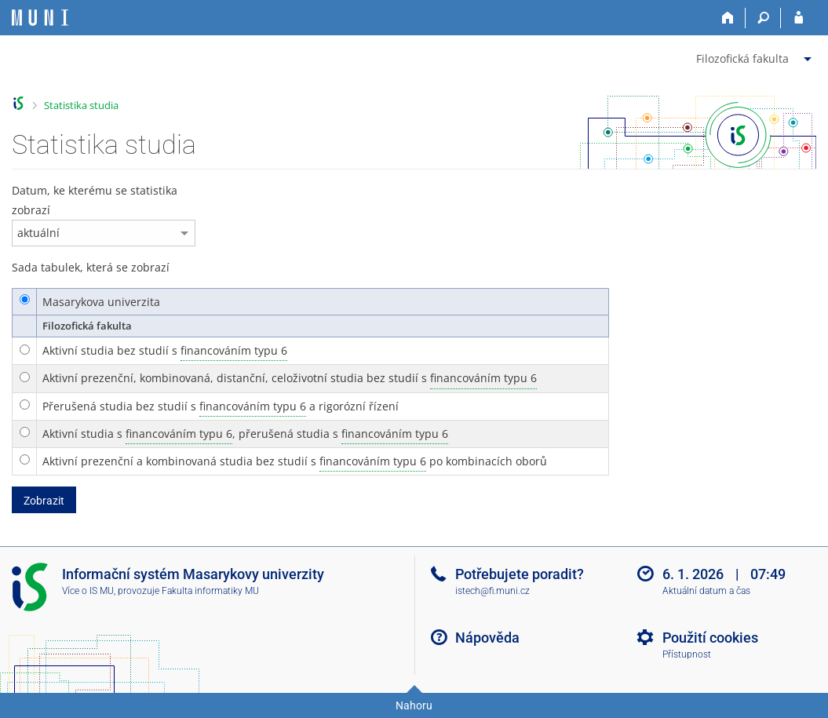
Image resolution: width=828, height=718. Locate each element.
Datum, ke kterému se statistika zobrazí (94, 200)
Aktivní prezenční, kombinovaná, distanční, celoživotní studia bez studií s (289, 378)
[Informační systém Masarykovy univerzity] (40, 17)
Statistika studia (81, 105)
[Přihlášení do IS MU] (798, 18)
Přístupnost (686, 654)
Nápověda (487, 637)
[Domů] (728, 18)
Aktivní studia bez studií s (164, 351)
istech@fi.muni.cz (492, 590)
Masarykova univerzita (101, 301)
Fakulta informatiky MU (210, 590)
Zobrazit (44, 500)
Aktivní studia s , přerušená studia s (245, 434)
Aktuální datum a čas (706, 590)
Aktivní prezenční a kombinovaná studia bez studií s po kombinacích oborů (294, 461)
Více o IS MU (88, 590)
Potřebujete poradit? (519, 574)
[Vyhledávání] (763, 18)
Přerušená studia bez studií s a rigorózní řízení (220, 406)
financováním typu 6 (234, 350)
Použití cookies (710, 637)
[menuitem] (755, 55)
